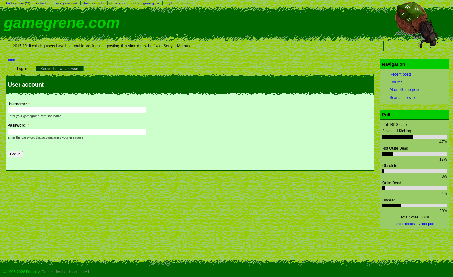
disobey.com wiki (65, 3)
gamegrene (152, 3)
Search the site (402, 97)
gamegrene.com (62, 22)
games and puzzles (124, 3)
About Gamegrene (404, 90)
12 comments (404, 224)
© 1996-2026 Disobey (21, 272)
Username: (19, 104)
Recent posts (400, 74)
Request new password (60, 68)
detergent (183, 3)
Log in (22, 68)
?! (27, 3)
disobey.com (14, 3)
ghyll (168, 3)
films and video (93, 3)
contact (40, 3)
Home (10, 60)
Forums (395, 82)
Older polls (427, 224)
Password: (18, 125)
